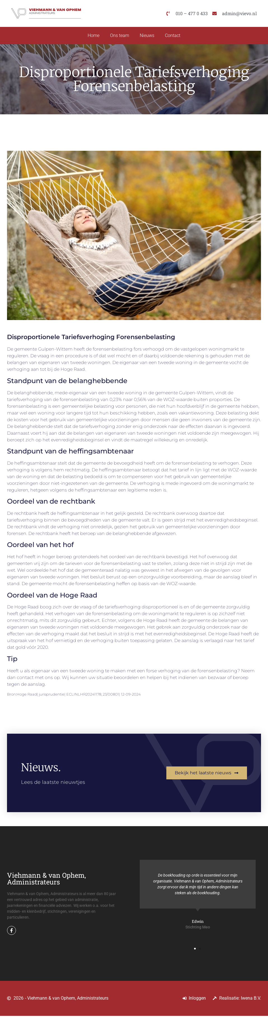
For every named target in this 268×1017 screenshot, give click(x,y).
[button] (195, 950)
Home (93, 36)
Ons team (119, 36)
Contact (173, 36)
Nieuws (147, 36)
